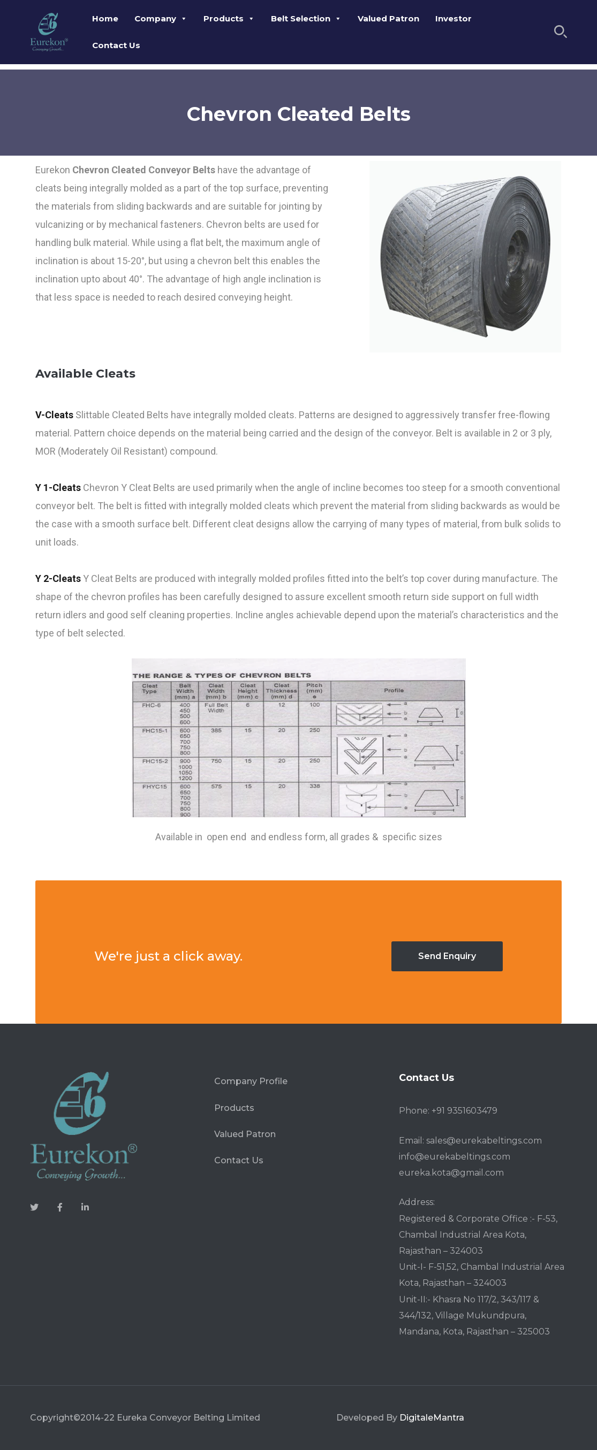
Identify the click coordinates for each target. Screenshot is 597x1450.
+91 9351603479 (464, 1111)
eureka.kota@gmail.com (451, 1173)
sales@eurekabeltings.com (484, 1141)
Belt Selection (306, 18)
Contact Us (116, 45)
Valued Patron (388, 18)
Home (105, 18)
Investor (453, 18)
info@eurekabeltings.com (454, 1157)
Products (229, 18)
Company (160, 18)
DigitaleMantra (431, 1418)
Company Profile (251, 1081)
